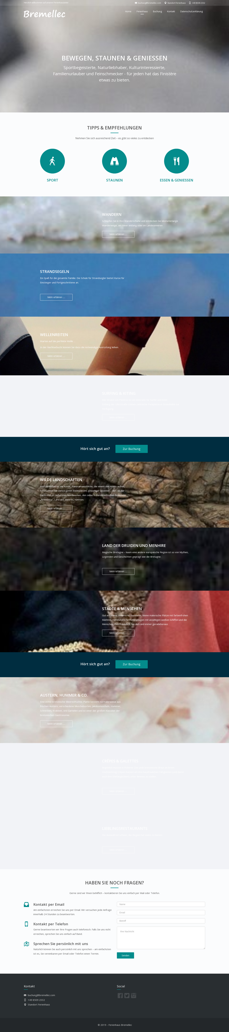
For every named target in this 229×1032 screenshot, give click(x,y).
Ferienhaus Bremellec (120, 1024)
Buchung (157, 11)
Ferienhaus (142, 11)
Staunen (114, 180)
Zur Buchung (131, 449)
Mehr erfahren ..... (118, 234)
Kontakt (171, 11)
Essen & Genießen (176, 180)
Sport (52, 180)
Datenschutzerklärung (191, 11)
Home (128, 11)
